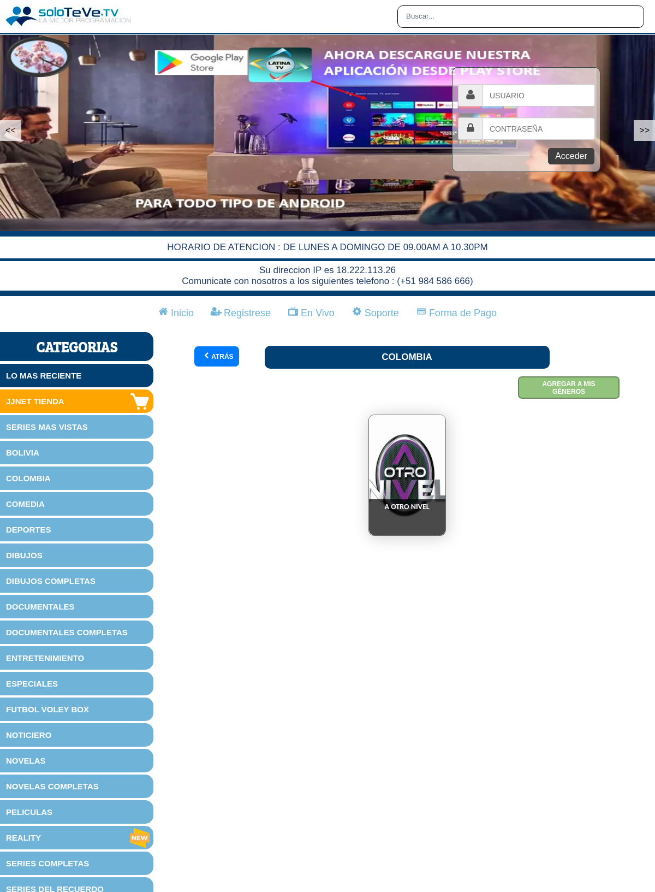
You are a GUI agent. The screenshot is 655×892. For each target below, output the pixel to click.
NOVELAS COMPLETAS (52, 786)
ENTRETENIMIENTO (45, 658)
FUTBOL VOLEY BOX (47, 709)
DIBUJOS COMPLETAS (51, 581)
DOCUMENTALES (40, 606)
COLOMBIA (28, 478)
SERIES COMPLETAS (47, 863)
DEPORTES (28, 529)
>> (644, 130)
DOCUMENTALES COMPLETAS (67, 632)
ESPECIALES (32, 683)
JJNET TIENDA (78, 401)
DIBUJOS (24, 555)
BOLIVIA (22, 452)
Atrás (218, 356)
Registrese (241, 313)
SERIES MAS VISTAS (47, 427)
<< (10, 130)
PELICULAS (29, 812)
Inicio (176, 313)
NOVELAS (26, 760)
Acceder (571, 156)
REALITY (78, 838)
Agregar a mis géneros (568, 387)
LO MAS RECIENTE (43, 375)
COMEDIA (25, 504)
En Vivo (311, 313)
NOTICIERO (28, 735)
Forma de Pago (456, 313)
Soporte (375, 313)
